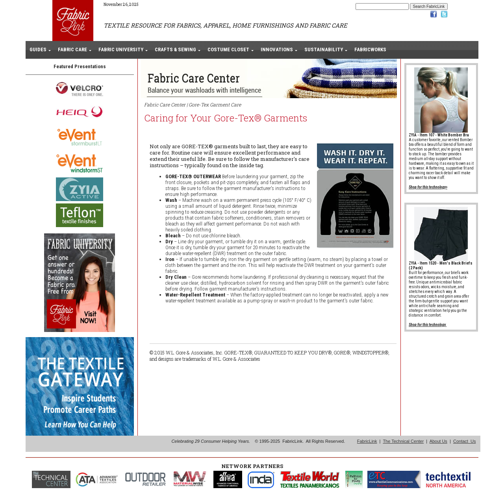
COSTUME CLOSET (228, 49)
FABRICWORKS (370, 49)
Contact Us (464, 441)
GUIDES (38, 49)
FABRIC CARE (72, 49)
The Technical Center (403, 441)
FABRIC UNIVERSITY (120, 49)
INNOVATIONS (277, 49)
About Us (438, 441)
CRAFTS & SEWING (175, 49)
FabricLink (367, 441)
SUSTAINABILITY (323, 49)
